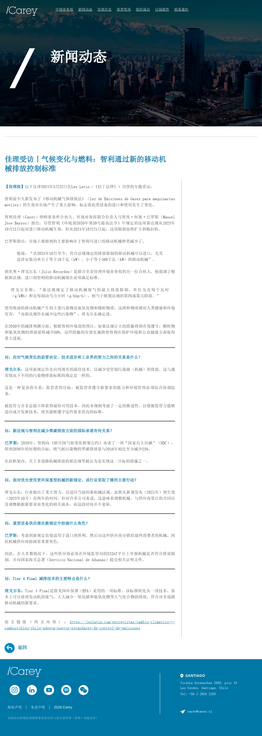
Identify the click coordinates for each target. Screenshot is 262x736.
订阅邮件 (162, 9)
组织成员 (143, 9)
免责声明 (38, 707)
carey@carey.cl (199, 711)
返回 (22, 647)
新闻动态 (85, 9)
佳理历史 (104, 9)
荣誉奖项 (124, 9)
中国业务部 (64, 9)
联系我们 (181, 9)
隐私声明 (15, 707)
